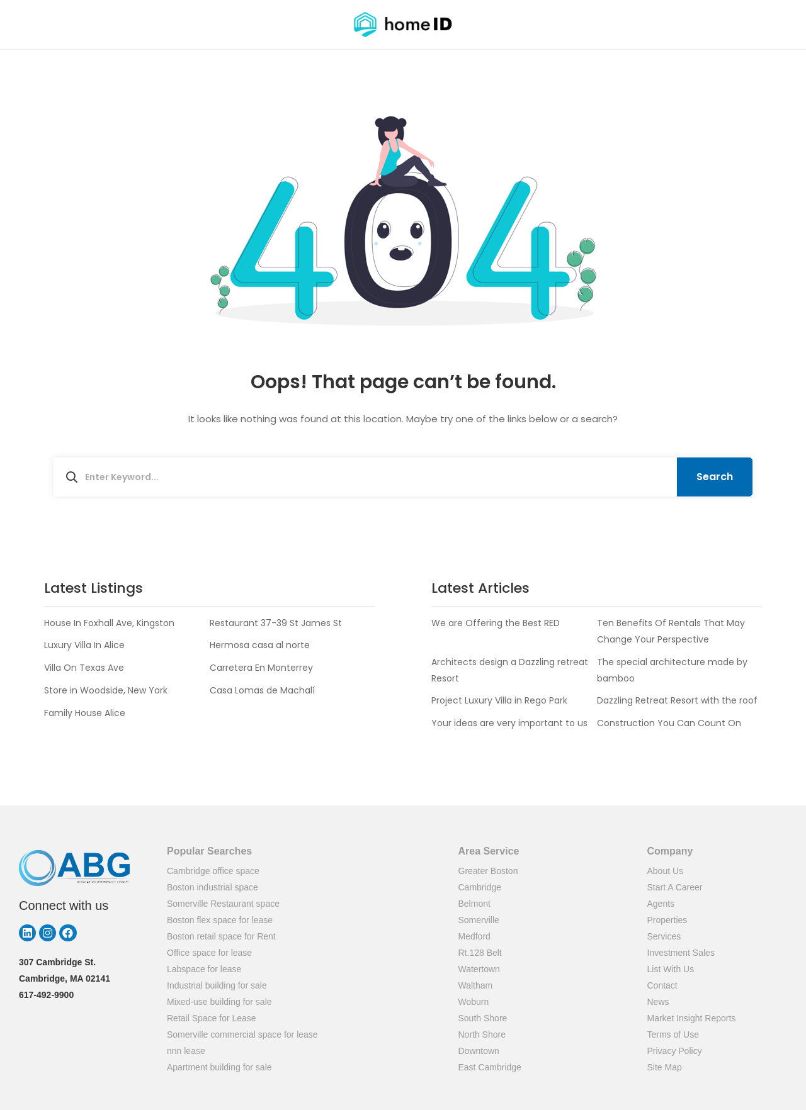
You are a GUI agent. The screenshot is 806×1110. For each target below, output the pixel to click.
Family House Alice (84, 713)
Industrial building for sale (217, 985)
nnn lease (186, 1051)
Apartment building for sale (219, 1067)
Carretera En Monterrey (261, 667)
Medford (474, 936)
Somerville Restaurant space (223, 904)
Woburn (473, 1002)
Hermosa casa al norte (260, 645)
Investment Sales (681, 953)
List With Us (671, 969)
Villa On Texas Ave (84, 667)
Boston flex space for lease (220, 920)
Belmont (474, 904)
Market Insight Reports (691, 1018)
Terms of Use (673, 1034)
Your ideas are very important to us (509, 723)
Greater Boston (488, 871)
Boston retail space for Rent (221, 936)
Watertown (479, 969)
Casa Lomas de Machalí (262, 690)
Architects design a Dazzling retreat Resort (509, 670)
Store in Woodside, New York (105, 690)
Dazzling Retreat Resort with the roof (677, 700)
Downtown (478, 1051)
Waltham (475, 985)
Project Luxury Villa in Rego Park (499, 700)
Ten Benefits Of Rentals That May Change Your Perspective (671, 631)
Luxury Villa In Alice (84, 645)
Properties (667, 920)
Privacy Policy (674, 1051)
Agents (661, 904)
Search (714, 476)
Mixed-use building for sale (219, 1002)
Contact (662, 985)
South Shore (483, 1018)
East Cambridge (489, 1067)
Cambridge (479, 887)
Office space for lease (209, 953)
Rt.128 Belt (480, 953)
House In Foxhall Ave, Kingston (109, 623)
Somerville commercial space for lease (242, 1034)
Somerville (478, 920)
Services (664, 936)
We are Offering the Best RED (495, 623)
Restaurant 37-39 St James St (276, 623)
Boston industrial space (212, 887)
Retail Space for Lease (211, 1018)
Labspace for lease (204, 969)
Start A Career (675, 887)
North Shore (482, 1034)
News (658, 1002)
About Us (665, 871)
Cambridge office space (213, 871)
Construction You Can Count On (669, 723)
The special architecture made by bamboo (672, 670)
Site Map (664, 1067)
